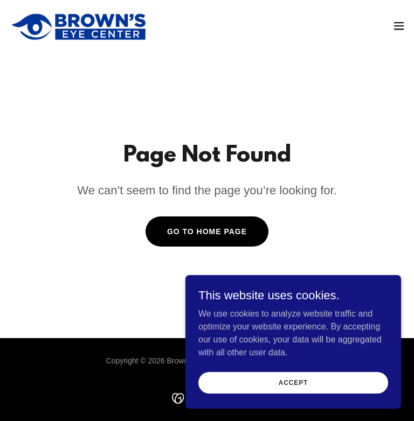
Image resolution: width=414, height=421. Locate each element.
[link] (79, 25)
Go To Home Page (207, 231)
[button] (399, 26)
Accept (293, 382)
